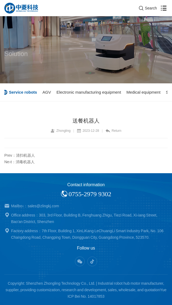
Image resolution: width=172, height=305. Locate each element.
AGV (48, 92)
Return (113, 130)
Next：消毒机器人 (19, 162)
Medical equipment (145, 92)
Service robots (25, 92)
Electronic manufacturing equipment (90, 92)
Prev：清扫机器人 (19, 155)
